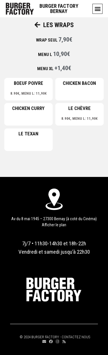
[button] (97, 9)
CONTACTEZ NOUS (76, 337)
